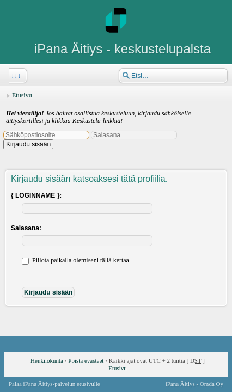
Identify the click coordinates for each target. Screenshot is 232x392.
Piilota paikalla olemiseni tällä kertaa (75, 260)
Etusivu (22, 95)
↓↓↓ (15, 75)
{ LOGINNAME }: (36, 195)
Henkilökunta (46, 360)
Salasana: (26, 228)
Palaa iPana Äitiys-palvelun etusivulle (54, 384)
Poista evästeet (85, 360)
